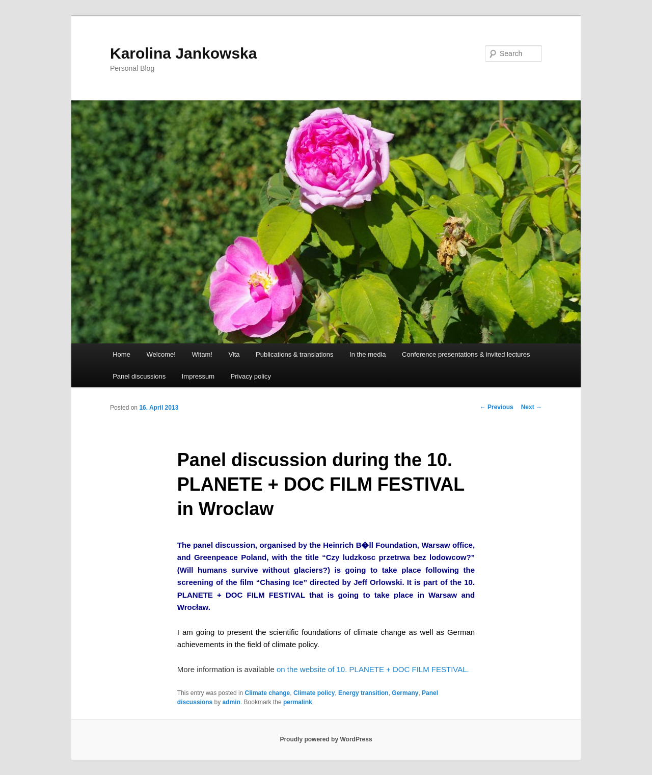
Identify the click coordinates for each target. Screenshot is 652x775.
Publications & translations (294, 354)
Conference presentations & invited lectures (466, 354)
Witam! (202, 354)
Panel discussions (139, 376)
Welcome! (161, 354)
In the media (367, 354)
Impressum (198, 376)
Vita (233, 354)
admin (231, 702)
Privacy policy (251, 376)
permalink (297, 702)
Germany (405, 693)
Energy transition (363, 693)
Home (121, 354)
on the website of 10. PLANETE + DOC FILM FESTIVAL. (372, 669)
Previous (496, 407)
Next (531, 407)
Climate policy (314, 693)
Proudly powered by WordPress (326, 739)
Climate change (267, 693)
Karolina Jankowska (183, 53)
